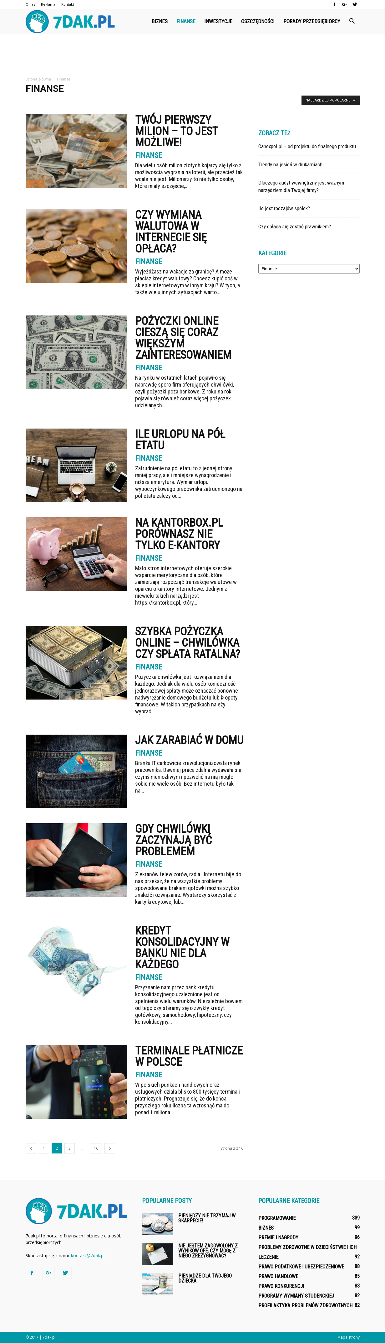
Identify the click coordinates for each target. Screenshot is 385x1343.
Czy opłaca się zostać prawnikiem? (294, 226)
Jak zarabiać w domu (189, 740)
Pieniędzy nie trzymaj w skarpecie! (207, 1218)
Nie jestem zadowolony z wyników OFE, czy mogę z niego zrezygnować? (208, 1251)
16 (96, 1148)
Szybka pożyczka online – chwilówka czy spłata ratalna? (187, 643)
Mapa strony (348, 1337)
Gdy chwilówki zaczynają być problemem (173, 840)
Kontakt (67, 4)
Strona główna (38, 79)
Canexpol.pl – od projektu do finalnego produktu (307, 146)
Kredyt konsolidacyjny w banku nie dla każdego (182, 947)
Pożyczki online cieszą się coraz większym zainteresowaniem (183, 338)
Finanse (185, 21)
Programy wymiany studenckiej (296, 1296)
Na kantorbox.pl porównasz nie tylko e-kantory (179, 534)
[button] (352, 21)
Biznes (160, 21)
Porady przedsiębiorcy (311, 21)
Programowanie (277, 1218)
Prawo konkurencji (281, 1286)
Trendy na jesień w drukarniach (290, 164)
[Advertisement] (192, 55)
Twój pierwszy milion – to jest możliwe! (176, 131)
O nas (30, 4)
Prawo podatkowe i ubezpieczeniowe (301, 1267)
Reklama (48, 4)
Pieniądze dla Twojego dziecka (205, 1278)
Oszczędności (258, 21)
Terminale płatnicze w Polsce (189, 1056)
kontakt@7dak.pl (87, 1255)
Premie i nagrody (278, 1238)
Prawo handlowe (278, 1276)
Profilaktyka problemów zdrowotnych (305, 1306)
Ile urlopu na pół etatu (180, 440)
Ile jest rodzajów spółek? (284, 208)
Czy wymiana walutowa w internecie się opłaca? (171, 231)
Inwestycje (218, 21)
